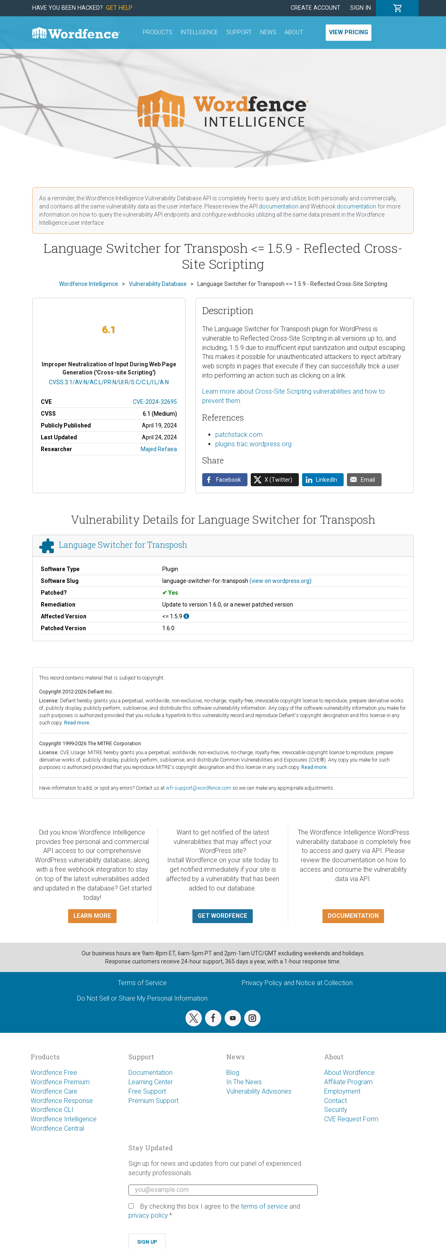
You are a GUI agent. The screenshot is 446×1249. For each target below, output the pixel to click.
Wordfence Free (54, 1072)
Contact (335, 1101)
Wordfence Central (57, 1128)
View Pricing (348, 32)
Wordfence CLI (52, 1110)
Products (157, 32)
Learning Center (150, 1082)
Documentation (150, 1072)
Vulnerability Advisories (258, 1091)
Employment (342, 1091)
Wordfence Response (62, 1101)
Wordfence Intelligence (64, 1119)
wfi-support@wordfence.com (198, 788)
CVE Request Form (351, 1119)
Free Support (147, 1091)
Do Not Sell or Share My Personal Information (142, 998)
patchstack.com (239, 434)
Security (335, 1110)
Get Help (119, 7)
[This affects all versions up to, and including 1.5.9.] (186, 616)
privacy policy (148, 1215)
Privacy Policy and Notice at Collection (297, 983)
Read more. (77, 723)
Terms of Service (142, 983)
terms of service (264, 1206)
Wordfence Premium (60, 1082)
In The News (244, 1082)
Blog (232, 1072)
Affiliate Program (348, 1082)
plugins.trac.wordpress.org (253, 444)
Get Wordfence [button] (222, 915)
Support (239, 32)
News (268, 32)
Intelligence (199, 32)
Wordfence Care (54, 1091)
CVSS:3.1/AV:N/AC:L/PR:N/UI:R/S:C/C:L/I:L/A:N (109, 382)
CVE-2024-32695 (155, 402)
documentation (278, 206)
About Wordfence (349, 1072)
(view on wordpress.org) (280, 581)
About (294, 32)
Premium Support (153, 1101)
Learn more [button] (92, 915)
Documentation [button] (353, 915)
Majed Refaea (159, 449)
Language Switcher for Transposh (123, 544)
